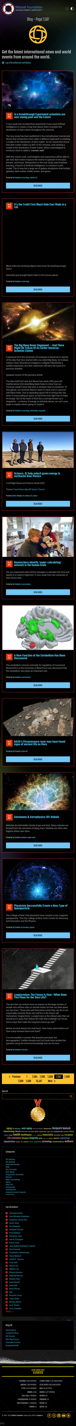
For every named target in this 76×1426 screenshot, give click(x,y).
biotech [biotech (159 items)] (67, 1128)
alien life (24, 751)
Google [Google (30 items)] (11, 1135)
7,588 (67, 1076)
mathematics (34, 410)
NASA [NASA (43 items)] (40, 1138)
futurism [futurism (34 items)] (6, 1135)
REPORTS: (43, 1395)
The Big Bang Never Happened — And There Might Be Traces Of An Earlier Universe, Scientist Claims (39, 348)
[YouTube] (64, 1415)
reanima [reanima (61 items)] (56, 1138)
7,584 (34, 1076)
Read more (38, 186)
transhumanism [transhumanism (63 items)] (58, 1142)
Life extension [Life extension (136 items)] (14, 1138)
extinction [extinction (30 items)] (65, 1132)
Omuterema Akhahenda (19, 1252)
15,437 (39, 1081)
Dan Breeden (16, 177)
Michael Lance (15, 1295)
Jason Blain (14, 1298)
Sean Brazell (14, 1282)
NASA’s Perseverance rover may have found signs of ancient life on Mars (39, 743)
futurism (25, 1049)
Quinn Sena (14, 1223)
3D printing (10, 1159)
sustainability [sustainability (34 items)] (37, 1142)
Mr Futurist (10, 1336)
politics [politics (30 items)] (51, 1138)
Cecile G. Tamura (16, 1259)
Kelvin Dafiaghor (17, 495)
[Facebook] (49, 1415)
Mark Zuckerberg (13, 1179)
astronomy (10, 1194)
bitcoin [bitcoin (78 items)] (18, 1131)
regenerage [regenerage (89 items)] (65, 1138)
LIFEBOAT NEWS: (45, 1381)
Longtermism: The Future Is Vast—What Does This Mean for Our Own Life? (40, 996)
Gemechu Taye (15, 1236)
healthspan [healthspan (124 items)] (26, 1134)
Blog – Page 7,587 (38, 19)
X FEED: (23, 1388)
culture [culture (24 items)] (48, 1131)
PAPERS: (42, 1403)
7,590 (28, 1081)
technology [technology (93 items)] (47, 1141)
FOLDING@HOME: (23, 1399)
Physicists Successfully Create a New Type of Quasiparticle (40, 907)
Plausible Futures (13, 1342)
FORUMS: (32, 1406)
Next (50, 1081)
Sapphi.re (40, 1415)
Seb (10, 1292)
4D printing (10, 1162)
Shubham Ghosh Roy (18, 1220)
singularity (42, 410)
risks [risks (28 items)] (21, 1142)
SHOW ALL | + (9, 1311)
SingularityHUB (12, 1345)
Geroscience (11, 1330)
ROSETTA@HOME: (22, 1403)
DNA (7, 1167)
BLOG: (41, 1388)
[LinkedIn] (59, 1415)
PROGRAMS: (43, 1399)
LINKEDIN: (23, 1384)
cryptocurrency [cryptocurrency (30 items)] (43, 1132)
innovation (25, 927)
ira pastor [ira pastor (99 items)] (68, 1135)
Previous (16, 1076)
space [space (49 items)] (31, 1142)
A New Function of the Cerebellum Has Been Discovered (39, 657)
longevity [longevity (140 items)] (33, 1138)
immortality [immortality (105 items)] (47, 1134)
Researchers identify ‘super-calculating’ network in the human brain (37, 564)
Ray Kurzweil (11, 1169)
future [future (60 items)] (71, 1131)
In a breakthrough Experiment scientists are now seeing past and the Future (39, 116)
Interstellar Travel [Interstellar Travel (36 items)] (59, 1135)
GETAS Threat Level (38, 1372)
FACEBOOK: (22, 1381)
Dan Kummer (14, 1249)
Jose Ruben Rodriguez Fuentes (22, 1246)
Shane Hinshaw (16, 1272)
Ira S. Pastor (14, 1305)
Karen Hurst (14, 1243)
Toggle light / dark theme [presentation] (72, 8)
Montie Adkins (15, 1302)
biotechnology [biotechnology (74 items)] (9, 1131)
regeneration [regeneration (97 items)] (9, 1141)
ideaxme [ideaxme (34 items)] (39, 1135)
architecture (11, 1189)
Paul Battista (14, 1233)
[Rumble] (68, 1415)
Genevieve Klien (16, 1213)
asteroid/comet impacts (16, 1192)
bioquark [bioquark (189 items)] (57, 1128)
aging (8, 1182)
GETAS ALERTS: (44, 1384)
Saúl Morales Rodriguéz (19, 1216)
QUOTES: (42, 1406)
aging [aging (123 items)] (9, 1128)
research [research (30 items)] (18, 1142)
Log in (8, 63)
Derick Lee (13, 1266)
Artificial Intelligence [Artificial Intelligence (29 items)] (37, 1129)
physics (24, 837)
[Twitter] (54, 1415)
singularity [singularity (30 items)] (26, 1142)
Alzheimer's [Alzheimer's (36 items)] (18, 1129)
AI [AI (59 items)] (13, 1129)
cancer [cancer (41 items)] (36, 1132)
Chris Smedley (15, 1308)
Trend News (19, 489)
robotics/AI (33, 177)
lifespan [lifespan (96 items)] (25, 1138)
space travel (31, 837)
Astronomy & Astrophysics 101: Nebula (36, 817)
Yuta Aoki (13, 1262)
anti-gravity (10, 1187)
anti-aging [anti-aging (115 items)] (27, 1128)
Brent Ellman (14, 1289)
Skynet (8, 1177)
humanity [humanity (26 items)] (34, 1135)
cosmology (25, 177)
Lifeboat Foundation (17, 1415)
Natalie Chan (14, 1279)
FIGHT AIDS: (25, 1395)
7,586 (50, 1076)
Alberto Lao (14, 1269)
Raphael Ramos (16, 1276)
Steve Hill (13, 1285)
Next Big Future (12, 1339)
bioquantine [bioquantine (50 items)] (48, 1129)
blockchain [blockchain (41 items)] (24, 1132)
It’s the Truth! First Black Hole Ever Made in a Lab (40, 206)
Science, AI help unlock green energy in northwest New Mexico (37, 475)
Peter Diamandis (13, 1164)
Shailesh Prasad (16, 1229)
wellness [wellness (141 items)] (69, 1141)
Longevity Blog (12, 1333)
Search (71, 1096)
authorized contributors (22, 63)
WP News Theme (36, 489)
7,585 (42, 1076)
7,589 (20, 1081)
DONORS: (30, 1392)
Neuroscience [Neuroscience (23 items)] (45, 1138)
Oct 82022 (9, 116)
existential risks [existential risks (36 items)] (58, 1132)
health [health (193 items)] (16, 1135)
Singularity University (14, 1174)
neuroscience (26, 584)
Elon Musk (10, 1172)
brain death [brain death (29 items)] (31, 1132)
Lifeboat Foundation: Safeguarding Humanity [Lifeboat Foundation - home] (32, 8)
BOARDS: (42, 1392)
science (35, 495)
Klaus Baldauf (15, 1256)
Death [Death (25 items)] (52, 1131)
